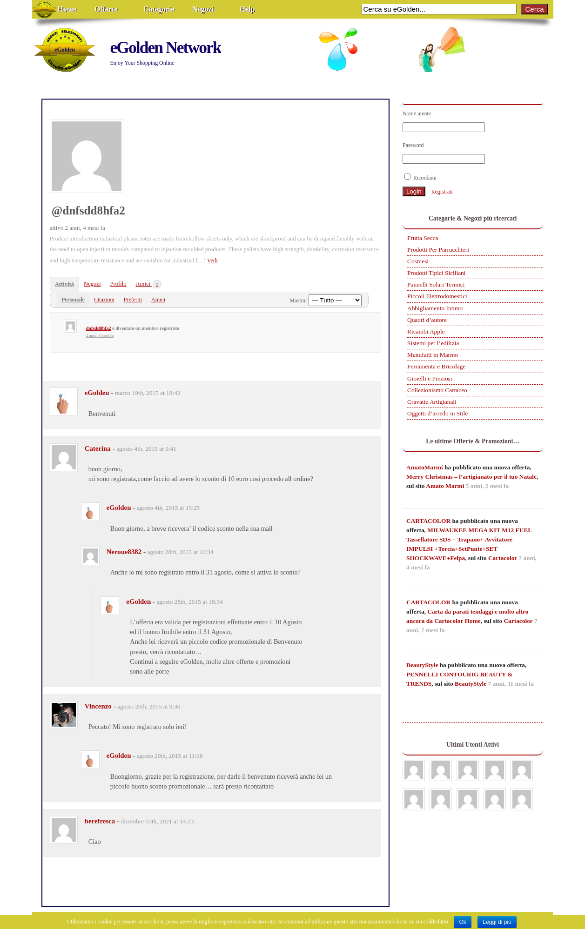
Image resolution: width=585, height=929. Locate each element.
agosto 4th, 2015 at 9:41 (146, 448)
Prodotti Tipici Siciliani (436, 272)
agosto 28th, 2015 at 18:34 (190, 601)
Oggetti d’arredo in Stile (437, 413)
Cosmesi (418, 261)
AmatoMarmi (424, 467)
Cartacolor (502, 558)
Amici (148, 284)
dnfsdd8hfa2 (98, 328)
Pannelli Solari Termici (435, 284)
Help (247, 9)
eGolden (97, 392)
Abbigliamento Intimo (435, 308)
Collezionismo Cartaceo (437, 390)
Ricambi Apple (426, 331)
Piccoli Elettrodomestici (437, 296)
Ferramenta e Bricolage (436, 366)
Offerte (106, 9)
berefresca (100, 821)
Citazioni (104, 299)
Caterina (98, 448)
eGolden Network (165, 47)
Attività (64, 284)
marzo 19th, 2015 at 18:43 (148, 392)
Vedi (212, 260)
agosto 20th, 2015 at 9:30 (148, 706)
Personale (73, 299)
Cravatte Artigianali (432, 401)
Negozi (203, 9)
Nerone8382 (124, 551)
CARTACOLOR (428, 520)
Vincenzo (98, 706)
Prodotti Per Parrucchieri (438, 249)
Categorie (159, 9)
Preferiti (133, 299)
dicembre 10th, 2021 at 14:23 (157, 821)
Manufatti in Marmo (432, 354)
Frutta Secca (422, 237)
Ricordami (420, 177)
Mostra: (298, 300)
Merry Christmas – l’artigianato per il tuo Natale (471, 476)
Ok (462, 922)
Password (413, 145)
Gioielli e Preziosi (429, 378)
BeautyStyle (422, 665)
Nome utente (417, 113)
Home (67, 9)
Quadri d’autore (427, 319)
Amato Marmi (445, 485)
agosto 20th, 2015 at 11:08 (170, 755)
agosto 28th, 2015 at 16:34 (181, 551)
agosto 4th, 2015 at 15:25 (168, 507)
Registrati (442, 191)
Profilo (118, 284)
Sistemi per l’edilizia (433, 343)
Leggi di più (497, 922)
